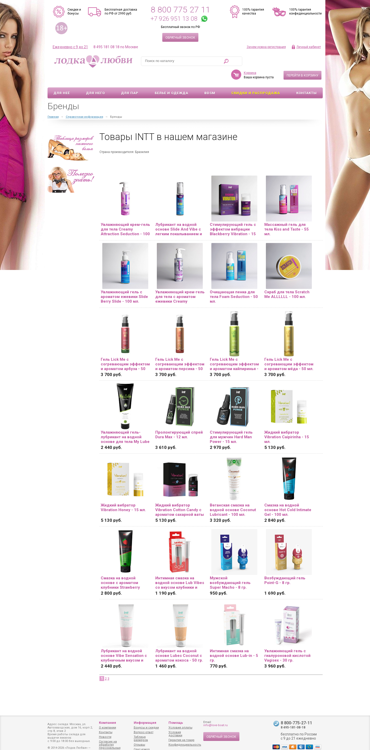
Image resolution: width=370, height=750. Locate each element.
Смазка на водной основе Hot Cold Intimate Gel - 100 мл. (287, 495)
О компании (107, 727)
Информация (145, 723)
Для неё (61, 78)
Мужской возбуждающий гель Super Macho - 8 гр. (230, 568)
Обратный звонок (180, 37)
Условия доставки (175, 734)
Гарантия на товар (181, 740)
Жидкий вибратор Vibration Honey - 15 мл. (123, 492)
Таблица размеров (141, 738)
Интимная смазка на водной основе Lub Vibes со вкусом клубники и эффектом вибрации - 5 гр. (179, 568)
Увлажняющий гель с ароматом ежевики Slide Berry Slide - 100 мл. (124, 282)
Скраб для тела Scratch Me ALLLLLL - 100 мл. (287, 279)
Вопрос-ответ (143, 732)
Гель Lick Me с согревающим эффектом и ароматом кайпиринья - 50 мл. (234, 349)
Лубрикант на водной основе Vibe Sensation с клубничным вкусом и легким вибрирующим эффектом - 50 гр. (124, 641)
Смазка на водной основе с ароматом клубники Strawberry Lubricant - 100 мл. (120, 568)
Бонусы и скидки (146, 727)
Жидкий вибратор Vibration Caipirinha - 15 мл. (286, 422)
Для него (95, 78)
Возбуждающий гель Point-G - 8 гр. (284, 565)
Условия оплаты (180, 727)
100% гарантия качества (253, 11)
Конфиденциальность (185, 744)
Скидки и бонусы (74, 11)
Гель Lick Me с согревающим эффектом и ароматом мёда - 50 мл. (288, 349)
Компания (107, 723)
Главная (53, 101)
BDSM (209, 78)
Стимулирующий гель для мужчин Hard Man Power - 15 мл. (231, 422)
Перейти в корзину (302, 60)
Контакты (306, 78)
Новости (105, 737)
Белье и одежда (171, 78)
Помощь (176, 723)
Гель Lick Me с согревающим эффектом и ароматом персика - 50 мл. (179, 349)
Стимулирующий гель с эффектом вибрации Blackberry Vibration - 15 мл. (233, 214)
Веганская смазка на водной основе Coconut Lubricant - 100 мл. (233, 495)
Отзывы (139, 744)
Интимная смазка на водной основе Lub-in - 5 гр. (234, 641)
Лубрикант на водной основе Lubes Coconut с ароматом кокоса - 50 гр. (179, 641)
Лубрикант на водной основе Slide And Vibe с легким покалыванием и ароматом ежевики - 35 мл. (178, 214)
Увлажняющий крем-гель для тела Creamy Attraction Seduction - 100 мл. (125, 214)
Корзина (250, 58)
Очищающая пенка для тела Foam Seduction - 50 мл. (234, 282)
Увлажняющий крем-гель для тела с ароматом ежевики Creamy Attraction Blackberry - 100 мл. (180, 282)
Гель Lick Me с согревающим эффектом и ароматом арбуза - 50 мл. (125, 349)
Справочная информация (84, 101)
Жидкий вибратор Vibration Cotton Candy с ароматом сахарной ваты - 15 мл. (179, 495)
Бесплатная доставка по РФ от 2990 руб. (121, 11)
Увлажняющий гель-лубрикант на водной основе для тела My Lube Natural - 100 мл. (125, 422)
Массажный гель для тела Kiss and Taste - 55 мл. (286, 214)
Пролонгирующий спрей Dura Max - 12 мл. (179, 419)
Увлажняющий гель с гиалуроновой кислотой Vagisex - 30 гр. (287, 641)
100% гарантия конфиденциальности (305, 11)
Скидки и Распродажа (255, 78)
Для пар (129, 78)
